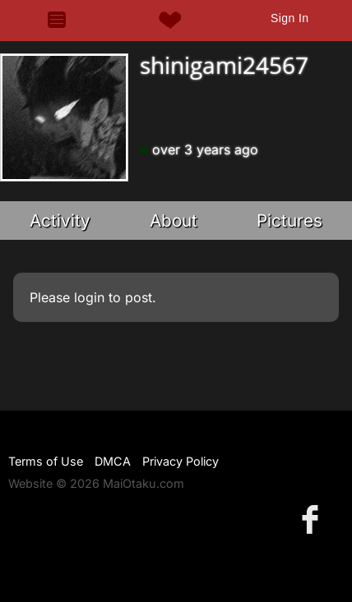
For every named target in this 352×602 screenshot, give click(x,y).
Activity (60, 220)
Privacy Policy (180, 461)
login (89, 297)
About (173, 220)
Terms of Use (45, 461)
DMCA (113, 461)
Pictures (289, 220)
